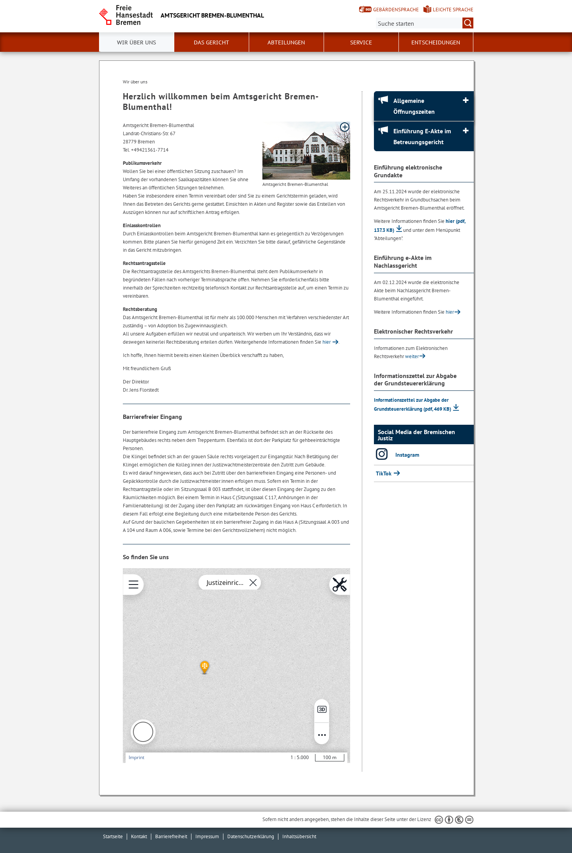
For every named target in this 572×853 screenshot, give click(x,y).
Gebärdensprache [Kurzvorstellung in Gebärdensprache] (396, 9)
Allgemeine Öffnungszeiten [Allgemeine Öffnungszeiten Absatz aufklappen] (414, 106)
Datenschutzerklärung (250, 836)
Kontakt (139, 836)
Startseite (113, 836)
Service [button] (361, 42)
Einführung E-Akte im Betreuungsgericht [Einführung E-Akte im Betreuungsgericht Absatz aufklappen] (422, 136)
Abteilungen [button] (286, 42)
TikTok (384, 473)
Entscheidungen (435, 42)
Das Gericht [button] (211, 42)
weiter (412, 356)
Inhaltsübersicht (299, 836)
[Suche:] (424, 23)
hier (326, 342)
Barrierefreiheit (171, 836)
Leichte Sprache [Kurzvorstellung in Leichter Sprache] (453, 9)
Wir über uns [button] (136, 42)
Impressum (207, 836)
